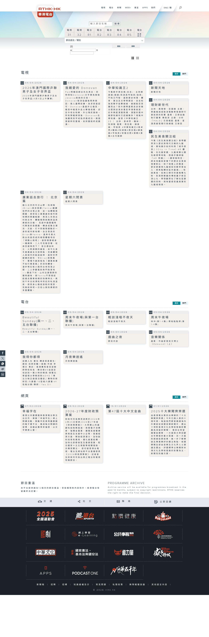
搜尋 (133, 46)
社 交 (87, 501)
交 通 (48, 501)
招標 (65, 584)
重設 (118, 46)
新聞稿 (41, 584)
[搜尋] (180, 6)
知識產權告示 (82, 584)
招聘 (54, 584)
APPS (144, 9)
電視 (102, 9)
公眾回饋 (166, 502)
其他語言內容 (160, 584)
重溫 (135, 9)
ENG (166, 8)
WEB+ (127, 9)
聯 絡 (126, 501)
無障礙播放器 (138, 584)
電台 (110, 9)
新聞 (118, 9)
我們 (152, 9)
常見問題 (102, 584)
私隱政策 (118, 584)
